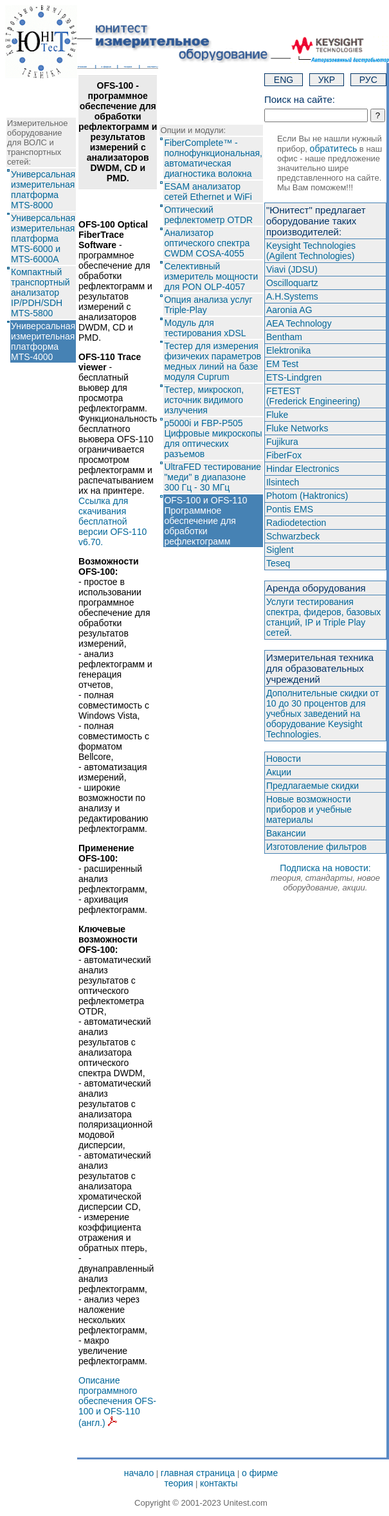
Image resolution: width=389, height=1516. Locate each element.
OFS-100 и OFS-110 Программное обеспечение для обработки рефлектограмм (205, 520)
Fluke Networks (297, 428)
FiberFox (284, 455)
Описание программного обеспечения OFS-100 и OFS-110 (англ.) (117, 1401)
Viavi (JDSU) (292, 269)
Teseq (278, 563)
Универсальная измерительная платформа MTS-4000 (43, 341)
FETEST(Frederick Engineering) (313, 396)
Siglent (280, 550)
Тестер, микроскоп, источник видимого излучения (204, 399)
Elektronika (288, 350)
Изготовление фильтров (316, 847)
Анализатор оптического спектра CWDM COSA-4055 (206, 243)
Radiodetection (296, 523)
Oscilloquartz (292, 283)
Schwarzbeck (293, 536)
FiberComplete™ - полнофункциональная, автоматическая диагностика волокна (213, 158)
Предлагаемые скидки (312, 786)
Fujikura (282, 442)
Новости (283, 758)
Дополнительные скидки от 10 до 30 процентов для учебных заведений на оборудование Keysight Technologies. (322, 713)
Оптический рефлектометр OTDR (208, 214)
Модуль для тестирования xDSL (205, 328)
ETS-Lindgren (293, 377)
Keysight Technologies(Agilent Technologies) (311, 250)
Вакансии (286, 833)
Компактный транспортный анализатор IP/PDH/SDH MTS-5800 (40, 292)
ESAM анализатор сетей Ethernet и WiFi (208, 191)
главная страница (198, 1473)
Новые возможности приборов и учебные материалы (309, 809)
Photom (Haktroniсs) (307, 496)
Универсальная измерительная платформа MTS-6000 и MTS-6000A (43, 238)
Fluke (277, 415)
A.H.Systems (292, 296)
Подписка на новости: (325, 877)
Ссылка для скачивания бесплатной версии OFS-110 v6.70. (112, 521)
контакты (219, 1483)
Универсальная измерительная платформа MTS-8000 (43, 189)
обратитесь (333, 148)
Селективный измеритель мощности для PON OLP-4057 (211, 276)
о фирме (260, 1473)
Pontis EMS (289, 509)
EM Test (282, 364)
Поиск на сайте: (299, 99)
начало (139, 1473)
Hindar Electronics (302, 469)
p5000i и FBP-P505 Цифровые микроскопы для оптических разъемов (213, 438)
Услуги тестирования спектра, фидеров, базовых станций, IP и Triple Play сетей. (323, 617)
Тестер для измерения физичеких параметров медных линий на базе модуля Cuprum (212, 361)
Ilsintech (282, 482)
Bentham (284, 337)
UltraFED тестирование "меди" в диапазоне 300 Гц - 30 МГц (212, 477)
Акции (278, 772)
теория (178, 1483)
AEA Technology (299, 323)
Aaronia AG (289, 310)
